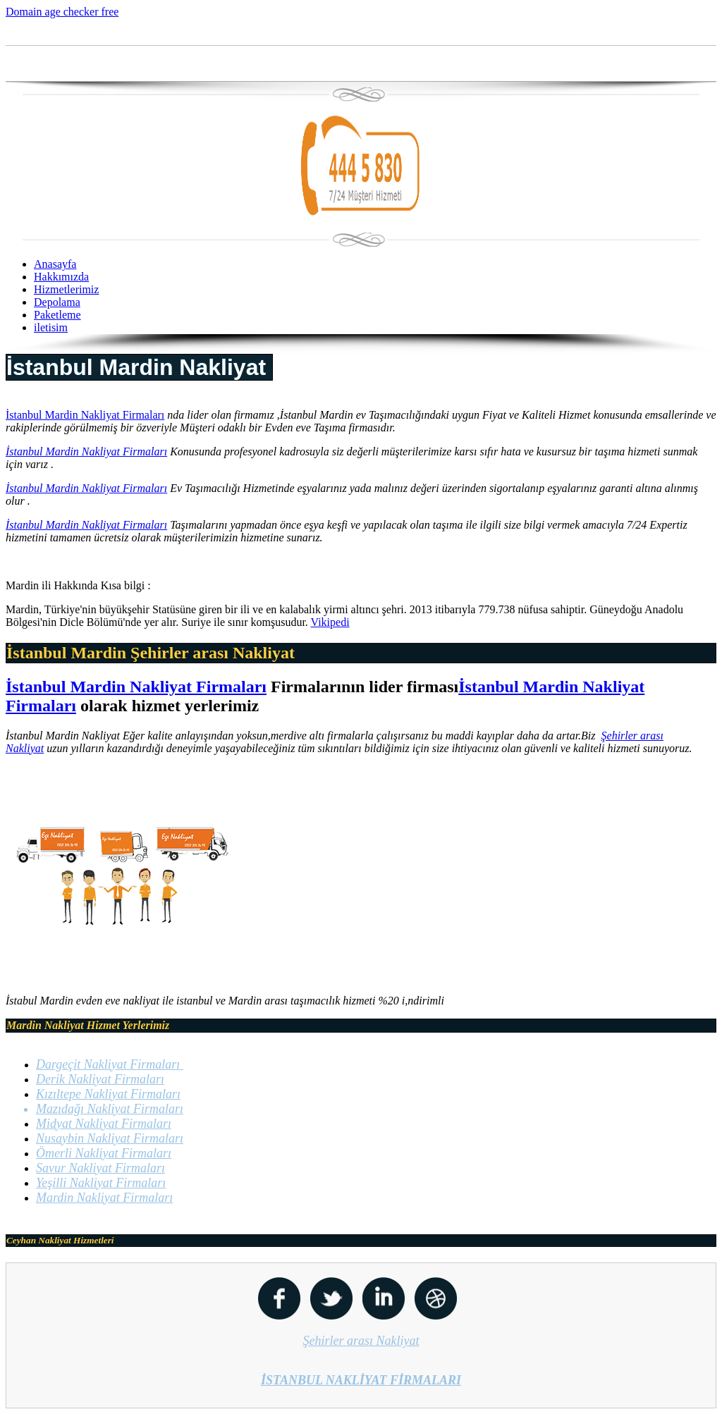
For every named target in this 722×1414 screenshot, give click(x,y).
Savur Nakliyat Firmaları (100, 1168)
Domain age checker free (62, 12)
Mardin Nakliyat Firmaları (104, 1198)
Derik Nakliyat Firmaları (100, 1079)
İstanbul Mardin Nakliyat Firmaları (85, 415)
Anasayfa (55, 264)
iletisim (51, 327)
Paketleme (57, 315)
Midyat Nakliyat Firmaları (103, 1124)
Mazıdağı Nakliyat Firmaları (109, 1109)
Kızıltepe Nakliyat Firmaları (108, 1094)
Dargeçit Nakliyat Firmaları (109, 1064)
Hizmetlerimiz (66, 289)
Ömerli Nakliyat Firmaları (103, 1153)
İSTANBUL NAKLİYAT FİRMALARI (361, 1380)
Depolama (57, 302)
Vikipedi (330, 622)
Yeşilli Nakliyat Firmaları (101, 1183)
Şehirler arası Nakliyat (361, 1341)
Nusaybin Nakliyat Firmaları (109, 1138)
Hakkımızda (61, 277)
